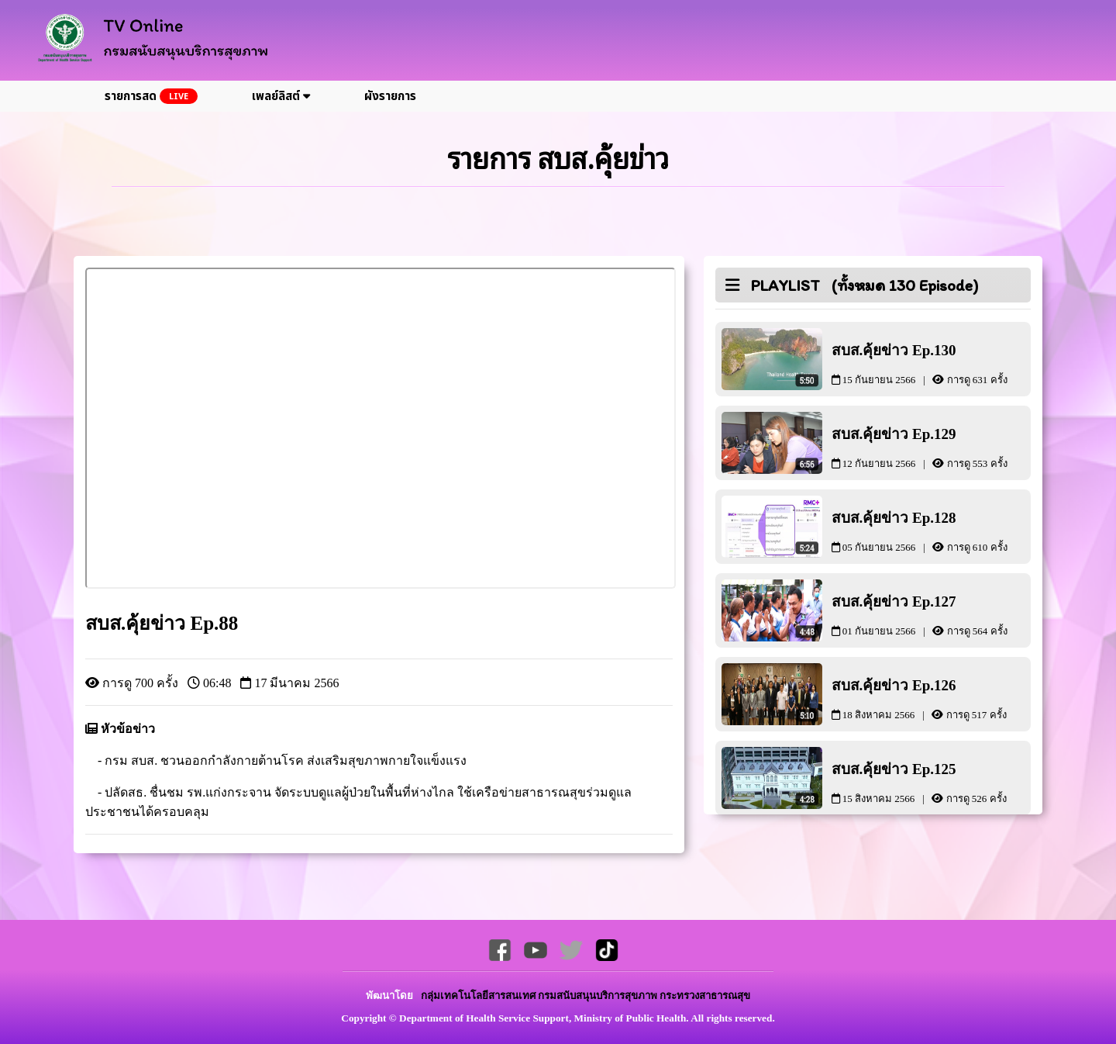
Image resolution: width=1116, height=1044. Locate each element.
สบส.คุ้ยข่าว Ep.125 (932, 782)
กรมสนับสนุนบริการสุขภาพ (599, 995)
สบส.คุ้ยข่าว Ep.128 (932, 531)
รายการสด (151, 96)
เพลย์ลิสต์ (281, 96)
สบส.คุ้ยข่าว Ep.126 (932, 698)
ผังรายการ (390, 96)
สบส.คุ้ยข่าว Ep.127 (932, 614)
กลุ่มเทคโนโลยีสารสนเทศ (479, 995)
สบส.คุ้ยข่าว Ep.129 (932, 447)
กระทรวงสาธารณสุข (705, 995)
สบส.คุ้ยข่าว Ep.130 (932, 363)
